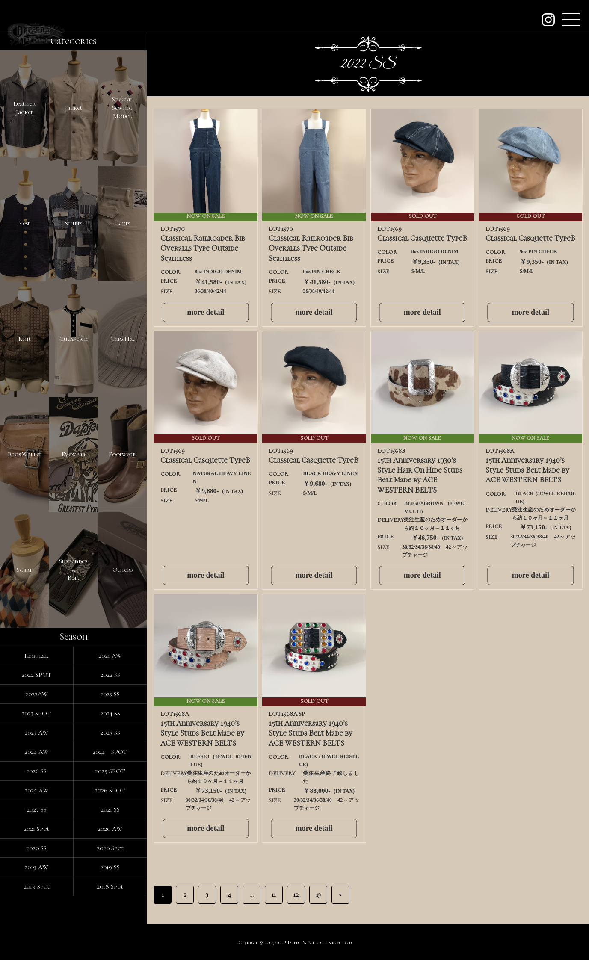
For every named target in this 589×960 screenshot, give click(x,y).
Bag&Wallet (24, 454)
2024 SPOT (109, 752)
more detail (205, 312)
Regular (36, 655)
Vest (24, 223)
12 (296, 894)
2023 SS (110, 694)
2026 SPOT (110, 790)
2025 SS (110, 732)
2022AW (36, 694)
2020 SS (36, 848)
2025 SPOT (110, 771)
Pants (122, 223)
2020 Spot (110, 848)
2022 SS (110, 675)
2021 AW (110, 655)
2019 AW (36, 867)
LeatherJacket (24, 108)
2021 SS (110, 809)
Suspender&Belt (73, 569)
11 (274, 894)
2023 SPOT (36, 713)
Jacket (73, 108)
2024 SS (110, 713)
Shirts (73, 223)
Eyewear (74, 454)
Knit (24, 339)
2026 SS (36, 771)
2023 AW (36, 732)
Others (122, 569)
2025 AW (36, 790)
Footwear (122, 454)
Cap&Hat (122, 339)
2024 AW (36, 752)
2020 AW (110, 829)
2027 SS (37, 809)
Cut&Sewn (73, 339)
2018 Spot (110, 886)
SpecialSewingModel (122, 107)
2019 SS (110, 867)
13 (318, 894)
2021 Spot (36, 829)
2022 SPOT (36, 675)
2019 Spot (37, 886)
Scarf (25, 569)
